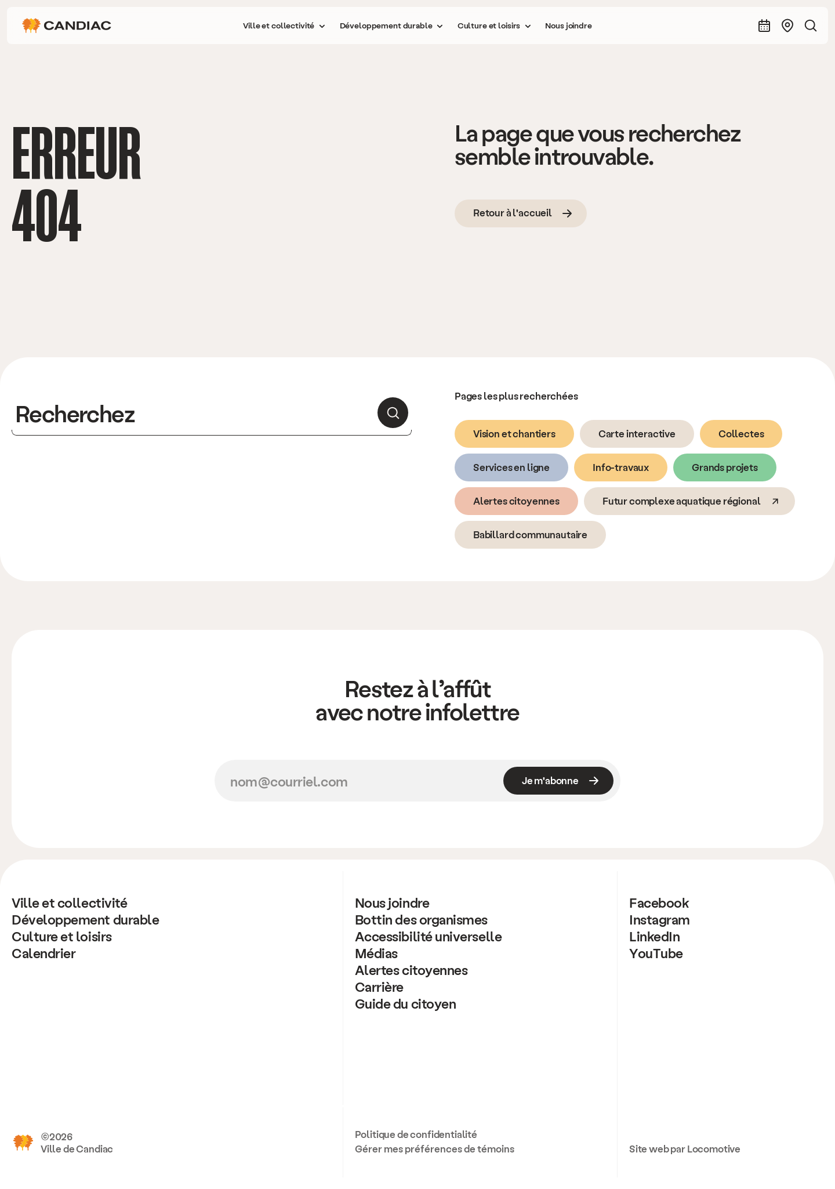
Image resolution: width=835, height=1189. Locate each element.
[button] (284, 25)
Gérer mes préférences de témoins (434, 1148)
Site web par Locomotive (684, 1148)
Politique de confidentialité (416, 1134)
